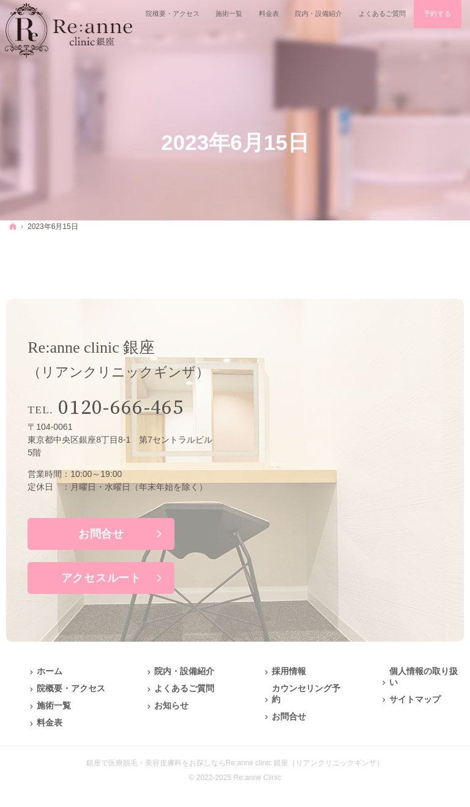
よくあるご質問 (184, 688)
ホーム (49, 671)
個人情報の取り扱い (423, 676)
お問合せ (101, 534)
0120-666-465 (121, 408)
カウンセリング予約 (306, 693)
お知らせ (171, 705)
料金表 (49, 722)
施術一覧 (54, 705)
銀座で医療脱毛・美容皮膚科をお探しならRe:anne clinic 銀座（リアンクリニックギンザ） (235, 763)
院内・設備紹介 (184, 671)
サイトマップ (415, 699)
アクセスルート (101, 578)
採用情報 (289, 671)
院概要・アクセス (71, 688)
